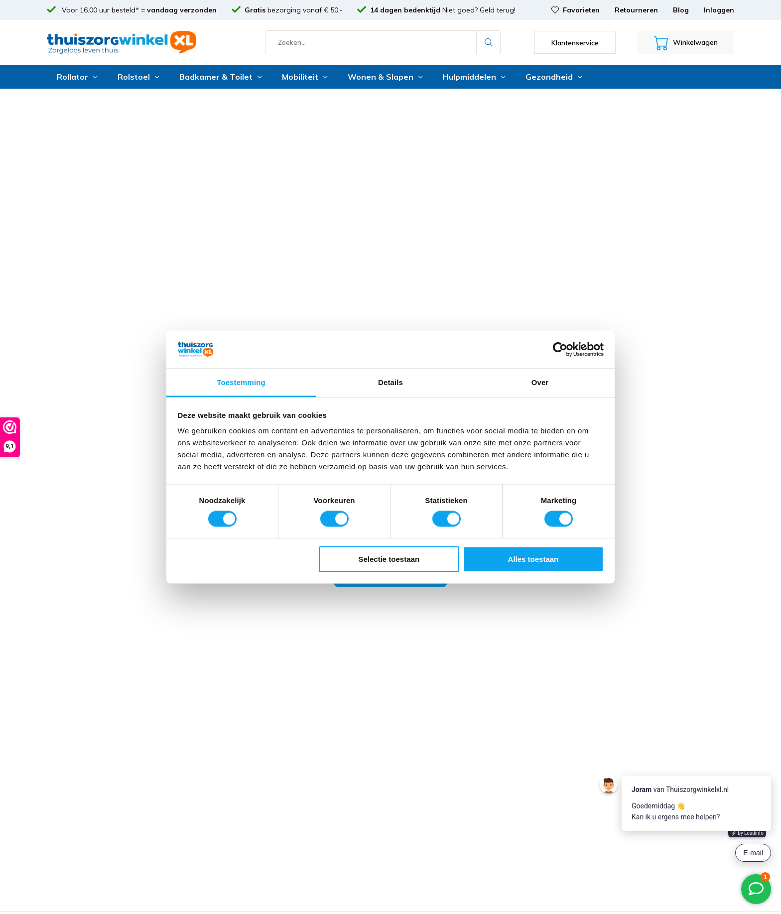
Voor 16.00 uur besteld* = (138, 9)
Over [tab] (540, 382)
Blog (681, 9)
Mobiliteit (305, 77)
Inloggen (719, 9)
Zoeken (489, 42)
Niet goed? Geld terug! (443, 9)
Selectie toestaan (389, 558)
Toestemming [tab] (241, 382)
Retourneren (636, 9)
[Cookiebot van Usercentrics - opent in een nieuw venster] (560, 349)
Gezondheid (553, 77)
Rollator (77, 77)
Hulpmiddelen (474, 77)
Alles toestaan (533, 558)
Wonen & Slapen (385, 77)
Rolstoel (138, 77)
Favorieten (575, 9)
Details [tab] (390, 382)
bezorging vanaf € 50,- (293, 9)
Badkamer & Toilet (220, 77)
